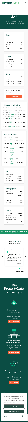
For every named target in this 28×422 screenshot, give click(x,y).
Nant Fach (11, 118)
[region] (14, 257)
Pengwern (11, 116)
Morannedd (12, 114)
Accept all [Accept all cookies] (14, 406)
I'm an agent (14, 382)
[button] (2, 256)
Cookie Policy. (11, 402)
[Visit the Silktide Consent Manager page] (22, 416)
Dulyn (10, 110)
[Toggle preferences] (7, 416)
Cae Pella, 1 (12, 126)
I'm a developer (14, 352)
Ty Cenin (12, 137)
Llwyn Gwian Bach (10, 122)
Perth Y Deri (12, 108)
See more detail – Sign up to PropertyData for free (14, 232)
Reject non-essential (14, 411)
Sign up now (14, 96)
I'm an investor (14, 321)
